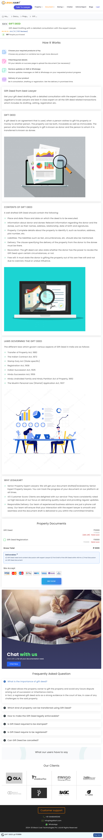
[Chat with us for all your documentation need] (51, 618)
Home (7, 16)
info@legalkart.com (53, 820)
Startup (60, 7)
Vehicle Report (80, 7)
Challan (70, 7)
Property (38, 7)
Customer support (51, 810)
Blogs (91, 7)
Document (49, 7)
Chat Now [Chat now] (14, 664)
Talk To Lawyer (23, 7)
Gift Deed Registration (15, 539)
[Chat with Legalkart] (51, 824)
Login (98, 7)
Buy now (51, 581)
